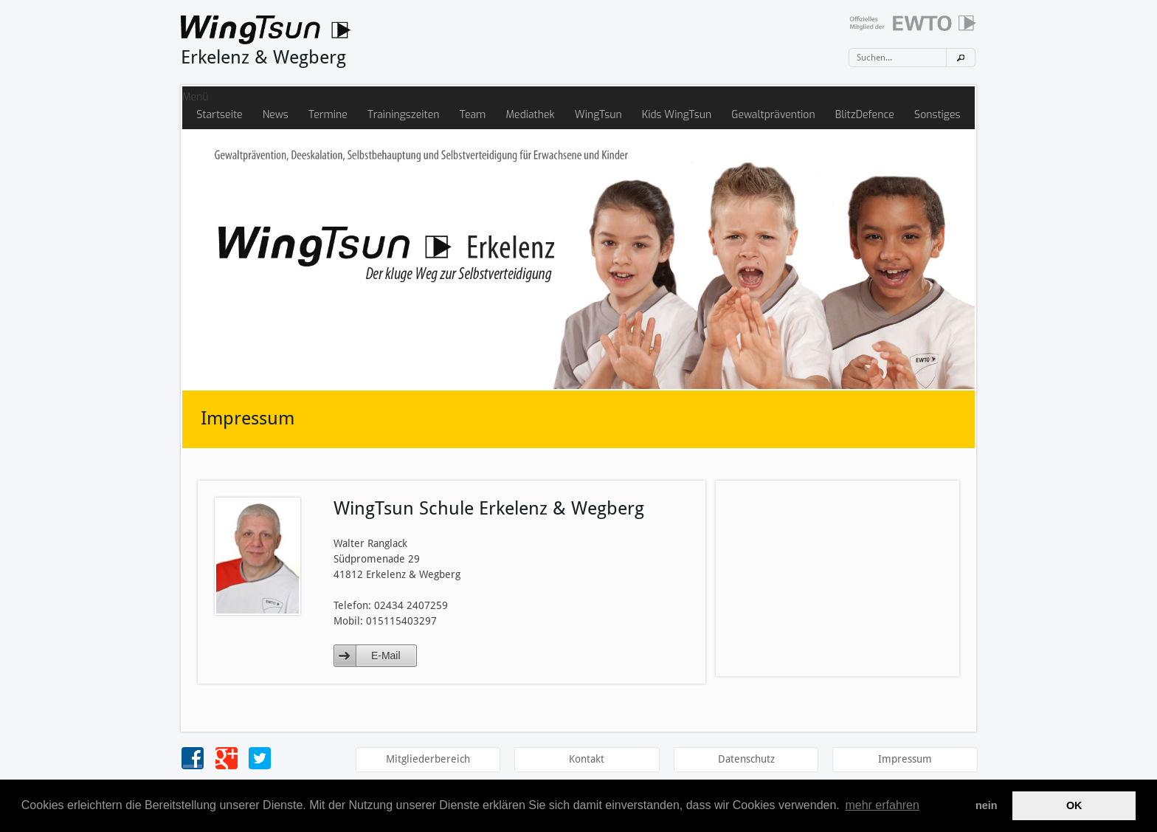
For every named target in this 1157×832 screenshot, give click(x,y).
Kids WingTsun (676, 115)
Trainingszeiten (403, 115)
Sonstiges (937, 115)
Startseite (219, 115)
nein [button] (986, 805)
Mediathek (530, 115)
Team (473, 115)
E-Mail (386, 655)
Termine (328, 115)
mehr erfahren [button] (882, 805)
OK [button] (1074, 805)
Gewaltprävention (773, 115)
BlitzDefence (864, 115)
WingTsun (598, 115)
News (276, 115)
